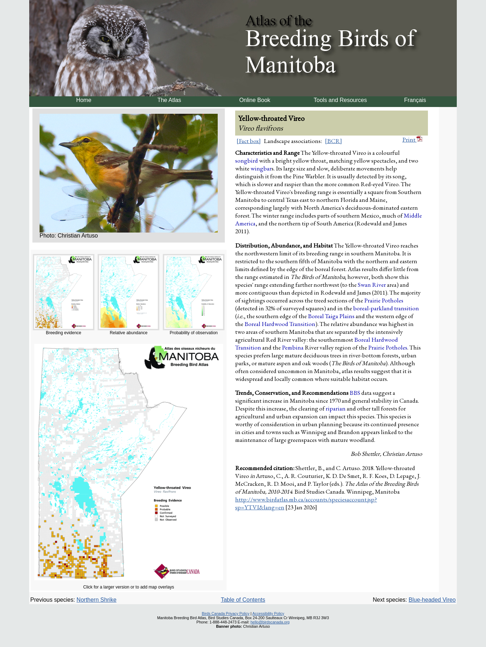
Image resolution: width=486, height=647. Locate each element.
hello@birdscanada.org (270, 622)
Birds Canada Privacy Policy (225, 613)
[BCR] (333, 141)
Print (412, 139)
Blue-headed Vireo (432, 600)
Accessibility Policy (268, 613)
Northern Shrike (97, 600)
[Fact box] (249, 141)
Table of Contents (243, 600)
